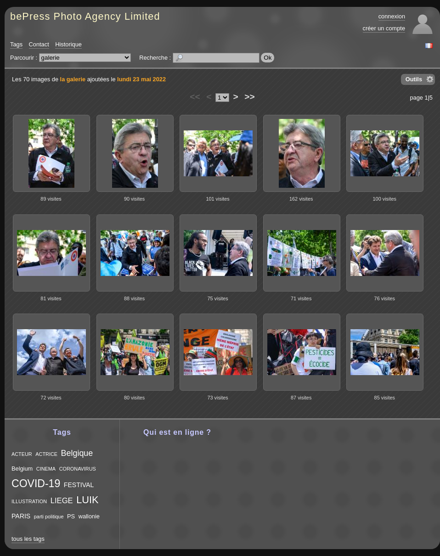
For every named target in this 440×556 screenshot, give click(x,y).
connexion (391, 16)
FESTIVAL (79, 485)
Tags (16, 44)
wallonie (89, 516)
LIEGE (62, 500)
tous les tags (28, 538)
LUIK (87, 499)
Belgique (77, 453)
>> (249, 96)
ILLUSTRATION (29, 501)
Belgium (22, 468)
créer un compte (384, 28)
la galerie (73, 79)
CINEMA (46, 469)
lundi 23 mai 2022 (141, 79)
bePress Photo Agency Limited (85, 16)
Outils (414, 79)
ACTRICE (46, 454)
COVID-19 (35, 483)
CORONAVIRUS (77, 469)
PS (71, 516)
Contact (39, 44)
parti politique (49, 516)
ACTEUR (21, 454)
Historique (68, 44)
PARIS (20, 516)
